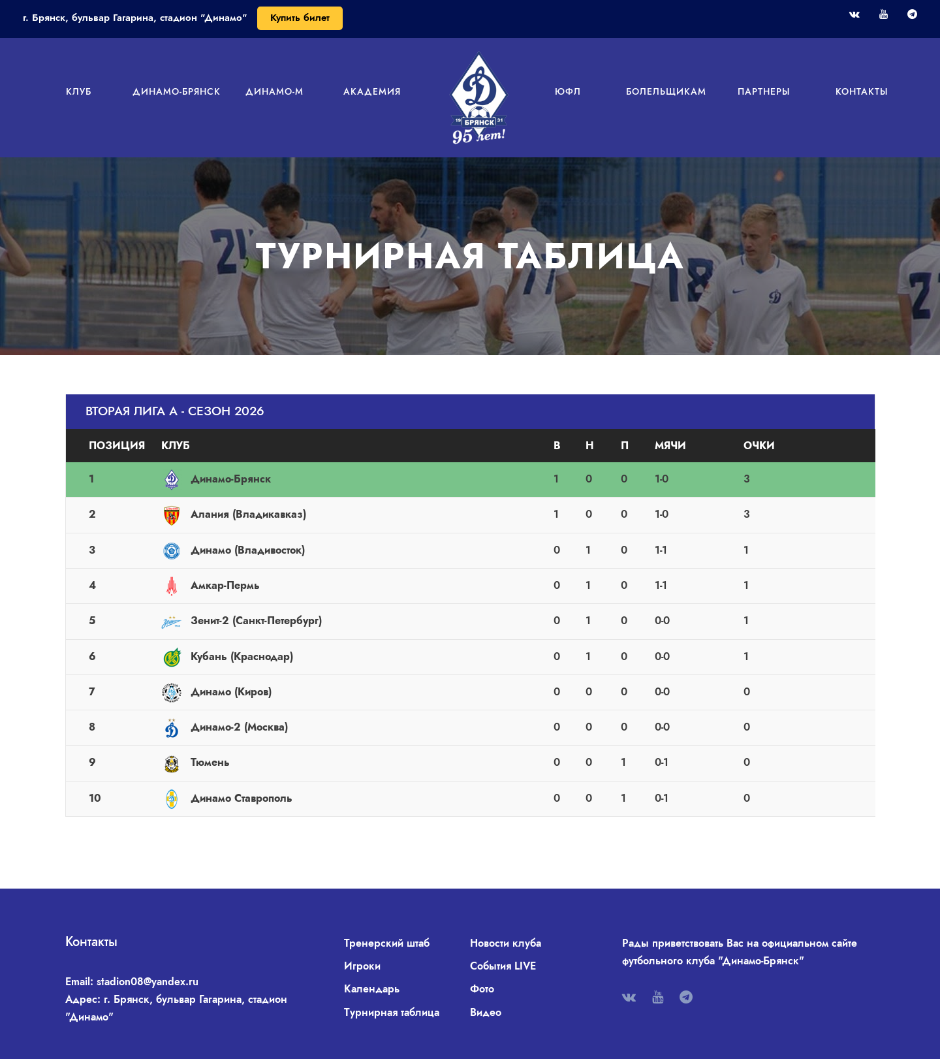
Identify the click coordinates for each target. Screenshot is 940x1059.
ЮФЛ (568, 91)
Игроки (362, 965)
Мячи (670, 445)
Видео (485, 1012)
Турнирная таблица (391, 1012)
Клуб (78, 91)
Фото (482, 988)
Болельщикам (666, 91)
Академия (372, 91)
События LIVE (503, 965)
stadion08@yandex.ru (147, 981)
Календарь (372, 988)
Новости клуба (505, 943)
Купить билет (300, 17)
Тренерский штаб (387, 943)
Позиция (117, 445)
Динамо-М (274, 91)
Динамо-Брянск (177, 91)
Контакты (862, 91)
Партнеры (764, 91)
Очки (759, 445)
